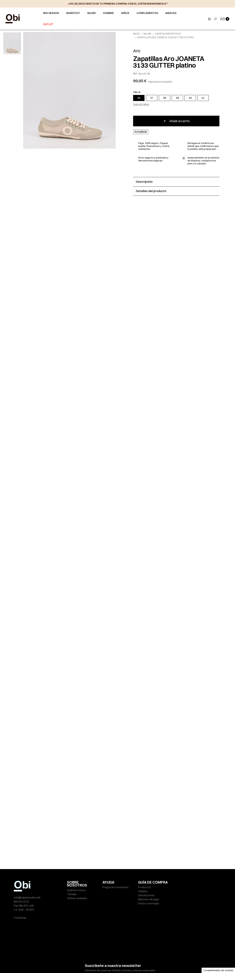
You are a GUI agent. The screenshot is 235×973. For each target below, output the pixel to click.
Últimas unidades (77, 898)
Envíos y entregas (148, 903)
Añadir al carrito (176, 121)
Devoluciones (146, 895)
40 (190, 98)
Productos (144, 887)
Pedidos (143, 891)
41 (203, 98)
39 (177, 98)
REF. (135, 73)
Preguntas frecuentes (115, 887)
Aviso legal (73, 962)
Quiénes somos (76, 890)
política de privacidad (125, 952)
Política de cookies (123, 962)
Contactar (20, 917)
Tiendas (72, 894)
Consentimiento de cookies (218, 970)
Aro (136, 50)
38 (164, 98)
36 (138, 98)
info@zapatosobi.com (27, 897)
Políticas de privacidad (95, 962)
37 (151, 98)
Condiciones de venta (150, 962)
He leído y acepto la (113, 952)
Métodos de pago (148, 899)
